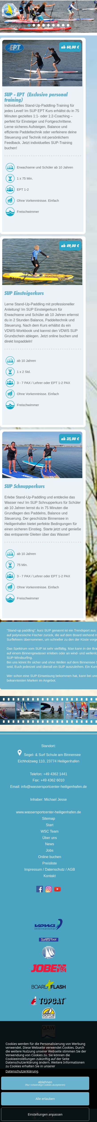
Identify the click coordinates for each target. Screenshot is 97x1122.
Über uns (49, 838)
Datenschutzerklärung (22, 1071)
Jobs (49, 850)
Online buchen (49, 857)
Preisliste (49, 863)
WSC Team (50, 831)
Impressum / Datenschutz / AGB (49, 869)
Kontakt (50, 876)
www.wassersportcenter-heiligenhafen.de (48, 812)
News (49, 844)
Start (49, 825)
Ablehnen (45, 1083)
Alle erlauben (45, 1099)
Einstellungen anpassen (45, 1114)
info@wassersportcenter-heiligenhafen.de (54, 787)
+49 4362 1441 (55, 774)
